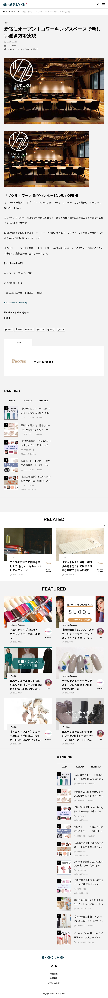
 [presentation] (102, 525)
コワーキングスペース (23, 49)
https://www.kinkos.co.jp (16, 302)
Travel (13, 46)
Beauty (91, 942)
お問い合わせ (54, 983)
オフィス (11, 49)
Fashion (38, 417)
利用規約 (54, 978)
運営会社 (54, 974)
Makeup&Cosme (28, 454)
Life (9, 46)
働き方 (35, 49)
